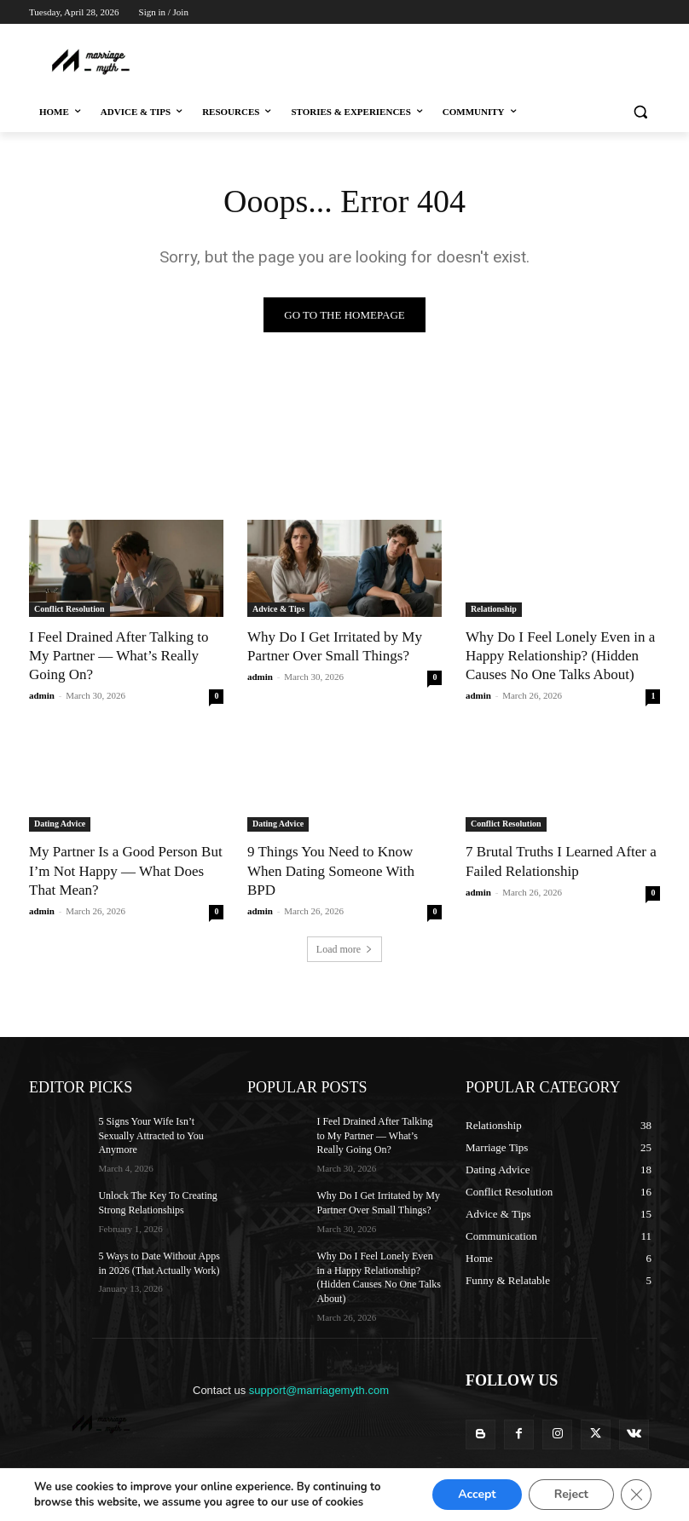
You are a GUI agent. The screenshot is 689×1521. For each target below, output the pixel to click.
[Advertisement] (346, 59)
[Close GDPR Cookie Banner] (636, 1494)
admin (42, 695)
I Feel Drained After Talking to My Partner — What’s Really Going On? (118, 656)
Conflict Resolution (69, 609)
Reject (570, 1494)
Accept (475, 1494)
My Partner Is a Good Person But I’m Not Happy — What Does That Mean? (126, 870)
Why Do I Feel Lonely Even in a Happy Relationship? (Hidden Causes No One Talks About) (560, 656)
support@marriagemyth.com (319, 1390)
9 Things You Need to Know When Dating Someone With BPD (330, 870)
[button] (640, 112)
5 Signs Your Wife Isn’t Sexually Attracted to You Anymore (150, 1135)
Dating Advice (59, 823)
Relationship (494, 609)
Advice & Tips (278, 609)
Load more (344, 949)
